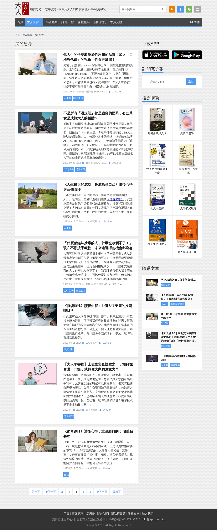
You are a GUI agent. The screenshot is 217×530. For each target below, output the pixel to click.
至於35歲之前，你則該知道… (178, 279)
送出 (191, 81)
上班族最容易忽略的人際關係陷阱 (178, 358)
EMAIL (164, 304)
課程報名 (84, 22)
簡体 (195, 22)
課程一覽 (67, 22)
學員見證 (116, 22)
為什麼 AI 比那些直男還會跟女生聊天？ (179, 316)
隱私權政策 (118, 513)
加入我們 (147, 513)
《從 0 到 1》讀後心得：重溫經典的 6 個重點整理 (98, 433)
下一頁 (102, 491)
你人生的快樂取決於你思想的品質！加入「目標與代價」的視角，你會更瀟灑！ (98, 57)
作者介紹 (51, 22)
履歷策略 (165, 285)
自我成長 (69, 169)
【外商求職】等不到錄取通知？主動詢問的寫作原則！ (177, 297)
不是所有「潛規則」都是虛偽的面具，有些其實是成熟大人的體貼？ (98, 115)
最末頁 (117, 491)
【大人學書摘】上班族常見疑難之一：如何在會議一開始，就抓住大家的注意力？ (98, 366)
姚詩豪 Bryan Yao (96, 91)
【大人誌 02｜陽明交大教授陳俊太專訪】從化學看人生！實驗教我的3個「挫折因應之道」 (179, 337)
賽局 (66, 474)
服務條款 (133, 513)
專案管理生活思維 (83, 513)
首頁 (20, 22)
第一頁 (36, 491)
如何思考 (78, 98)
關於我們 (100, 22)
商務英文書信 (177, 304)
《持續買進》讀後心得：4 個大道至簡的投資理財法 (97, 308)
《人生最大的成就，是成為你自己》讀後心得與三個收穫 (98, 187)
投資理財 (69, 349)
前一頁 (50, 491)
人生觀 (67, 98)
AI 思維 (164, 323)
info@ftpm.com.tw (153, 519)
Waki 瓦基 (91, 221)
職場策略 (175, 365)
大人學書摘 (91, 409)
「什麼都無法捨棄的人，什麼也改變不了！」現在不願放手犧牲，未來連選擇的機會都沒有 (98, 245)
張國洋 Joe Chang (96, 284)
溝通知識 (81, 169)
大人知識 (33, 22)
